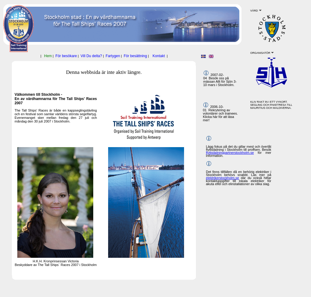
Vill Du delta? (91, 56)
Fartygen (113, 56)
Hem (48, 56)
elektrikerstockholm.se (222, 178)
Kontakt (158, 56)
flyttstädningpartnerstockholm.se (230, 152)
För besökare (66, 56)
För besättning (135, 56)
